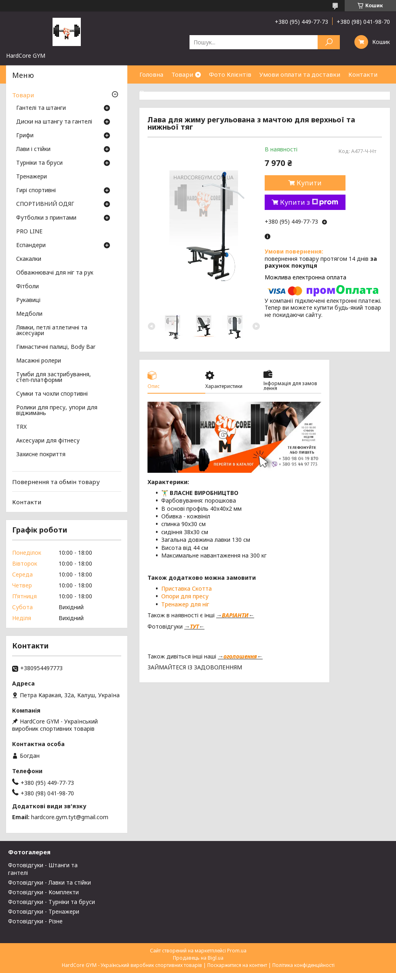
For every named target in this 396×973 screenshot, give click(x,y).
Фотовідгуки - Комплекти (43, 892)
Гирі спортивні (36, 190)
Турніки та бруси (39, 163)
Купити (309, 182)
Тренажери (31, 177)
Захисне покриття (40, 454)
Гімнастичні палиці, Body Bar (55, 347)
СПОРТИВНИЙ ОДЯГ (45, 204)
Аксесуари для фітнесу (48, 441)
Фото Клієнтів (230, 74)
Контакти (362, 74)
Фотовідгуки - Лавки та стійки (49, 882)
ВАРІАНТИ (235, 615)
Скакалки (28, 259)
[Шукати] (329, 42)
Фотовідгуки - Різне (35, 921)
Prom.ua (236, 950)
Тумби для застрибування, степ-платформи (53, 377)
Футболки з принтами (46, 218)
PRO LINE (29, 232)
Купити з (309, 202)
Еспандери (31, 245)
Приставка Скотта (186, 588)
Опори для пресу (185, 596)
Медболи (29, 314)
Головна (151, 74)
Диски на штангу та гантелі (54, 122)
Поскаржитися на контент (237, 965)
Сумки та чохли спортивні (52, 394)
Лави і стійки (33, 149)
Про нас (151, 92)
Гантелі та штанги (41, 108)
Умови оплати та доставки (299, 74)
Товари (182, 74)
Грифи (25, 135)
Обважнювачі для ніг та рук (54, 273)
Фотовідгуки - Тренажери (43, 911)
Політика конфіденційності (303, 965)
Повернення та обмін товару (56, 482)
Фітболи (27, 286)
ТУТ (194, 626)
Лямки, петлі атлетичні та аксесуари (51, 331)
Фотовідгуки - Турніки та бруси (51, 902)
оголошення (240, 656)
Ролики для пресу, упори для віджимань (56, 411)
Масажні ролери (38, 361)
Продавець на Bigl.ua (198, 957)
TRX (21, 427)
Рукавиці (28, 300)
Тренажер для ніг (185, 604)
